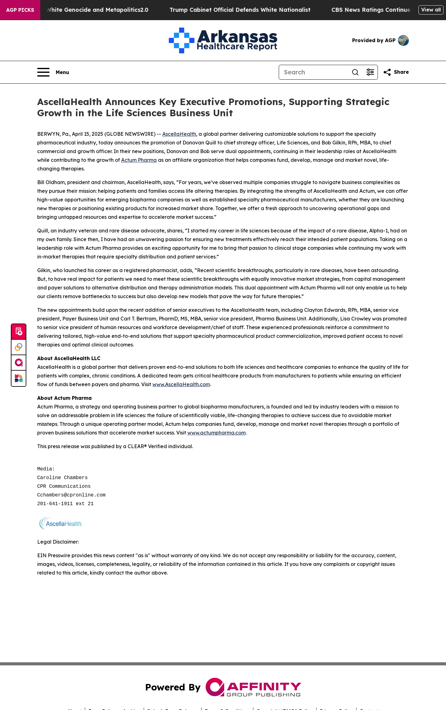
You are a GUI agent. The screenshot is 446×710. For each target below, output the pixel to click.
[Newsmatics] (18, 378)
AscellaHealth (179, 134)
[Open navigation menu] (53, 72)
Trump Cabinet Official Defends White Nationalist (248, 9)
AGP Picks (20, 10)
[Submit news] (18, 332)
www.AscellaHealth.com (181, 384)
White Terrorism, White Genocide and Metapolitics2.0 (81, 9)
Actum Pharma (139, 160)
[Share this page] (396, 72)
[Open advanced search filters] (370, 72)
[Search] (313, 72)
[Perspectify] (18, 347)
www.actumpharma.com (216, 433)
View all (431, 10)
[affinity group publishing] (18, 363)
